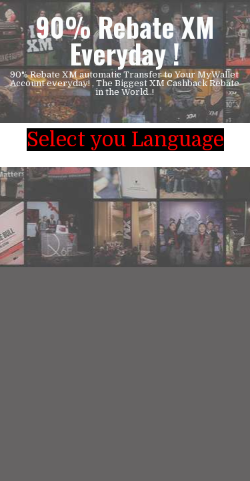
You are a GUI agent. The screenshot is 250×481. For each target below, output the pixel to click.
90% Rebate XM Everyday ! (125, 40)
